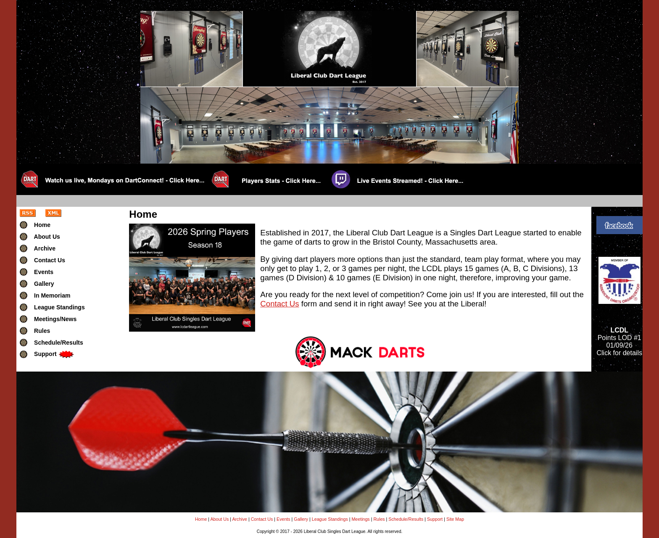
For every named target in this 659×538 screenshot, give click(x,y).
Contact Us (279, 303)
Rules (379, 519)
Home (201, 519)
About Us (219, 519)
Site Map (455, 519)
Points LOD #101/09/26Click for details (619, 341)
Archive (239, 519)
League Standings (330, 519)
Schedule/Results (405, 519)
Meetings (360, 519)
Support (435, 519)
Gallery (301, 519)
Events (283, 519)
